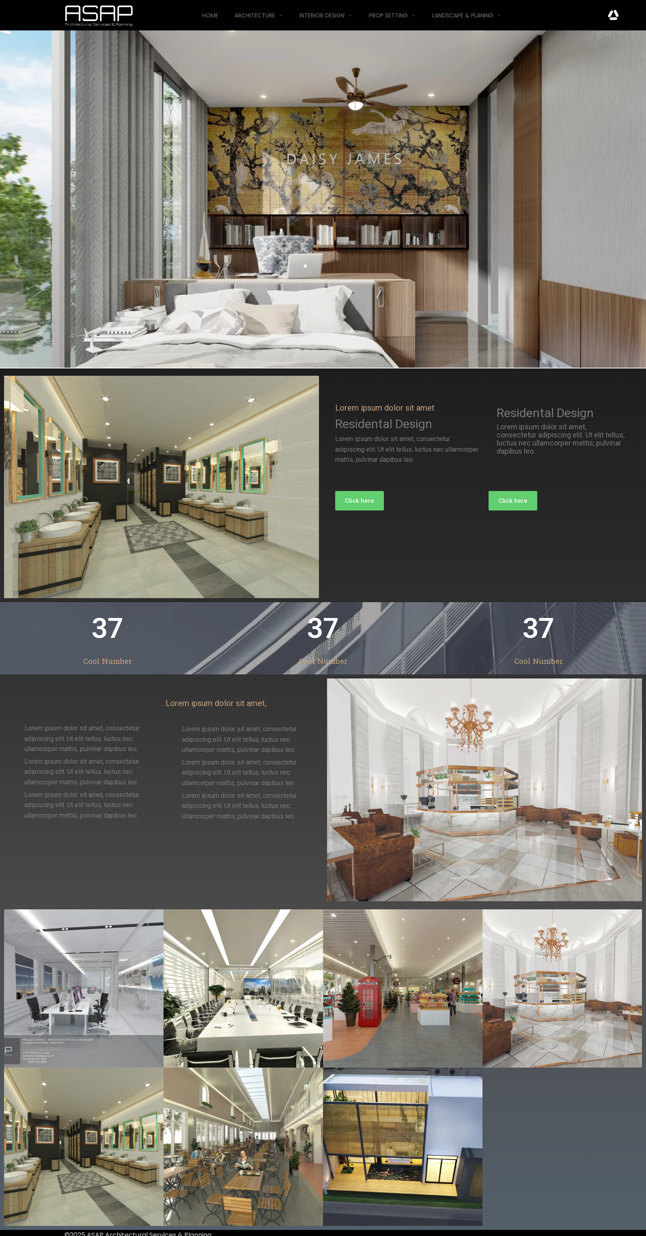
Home (210, 15)
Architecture (259, 15)
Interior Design (326, 15)
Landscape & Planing (467, 15)
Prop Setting (392, 15)
